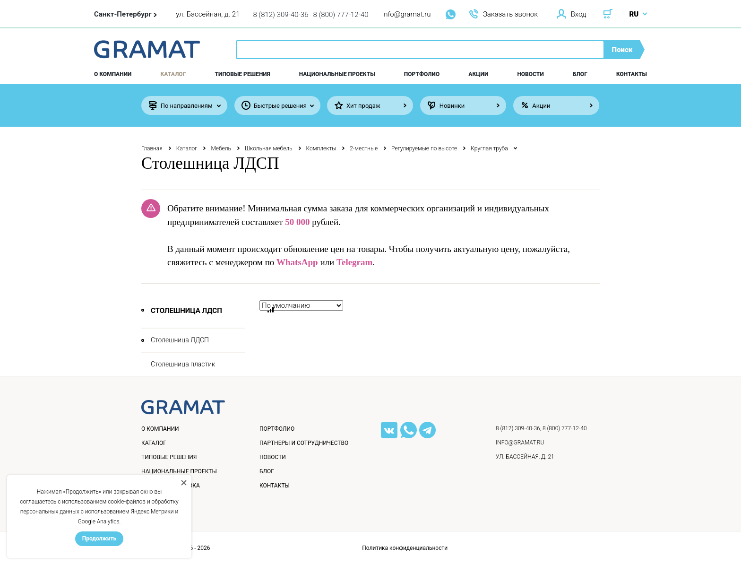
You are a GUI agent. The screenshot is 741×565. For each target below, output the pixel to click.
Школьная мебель (269, 148)
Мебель (221, 148)
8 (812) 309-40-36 (280, 14)
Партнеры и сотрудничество (303, 443)
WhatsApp (297, 262)
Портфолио (421, 74)
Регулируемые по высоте (424, 148)
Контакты (631, 74)
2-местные (364, 148)
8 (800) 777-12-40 (341, 14)
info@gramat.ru (406, 14)
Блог (580, 74)
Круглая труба (489, 148)
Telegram (354, 262)
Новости (530, 74)
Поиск (622, 49)
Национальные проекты (337, 74)
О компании (112, 74)
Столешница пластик (183, 364)
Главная (152, 148)
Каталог (173, 74)
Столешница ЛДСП (180, 340)
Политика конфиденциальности (405, 548)
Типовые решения (242, 74)
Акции (478, 74)
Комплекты (321, 148)
